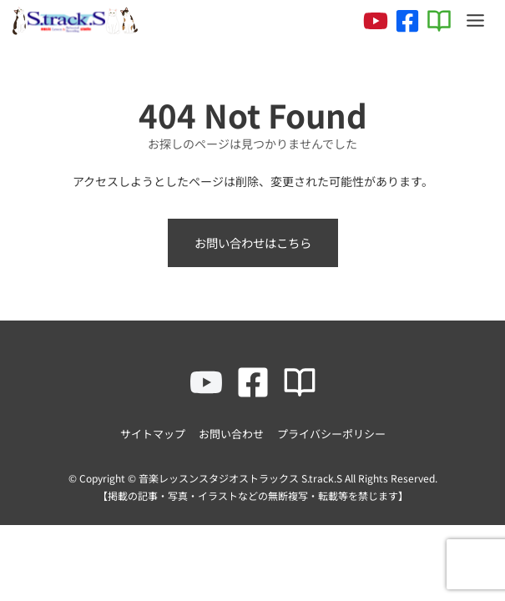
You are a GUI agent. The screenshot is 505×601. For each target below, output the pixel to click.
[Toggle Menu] (475, 20)
